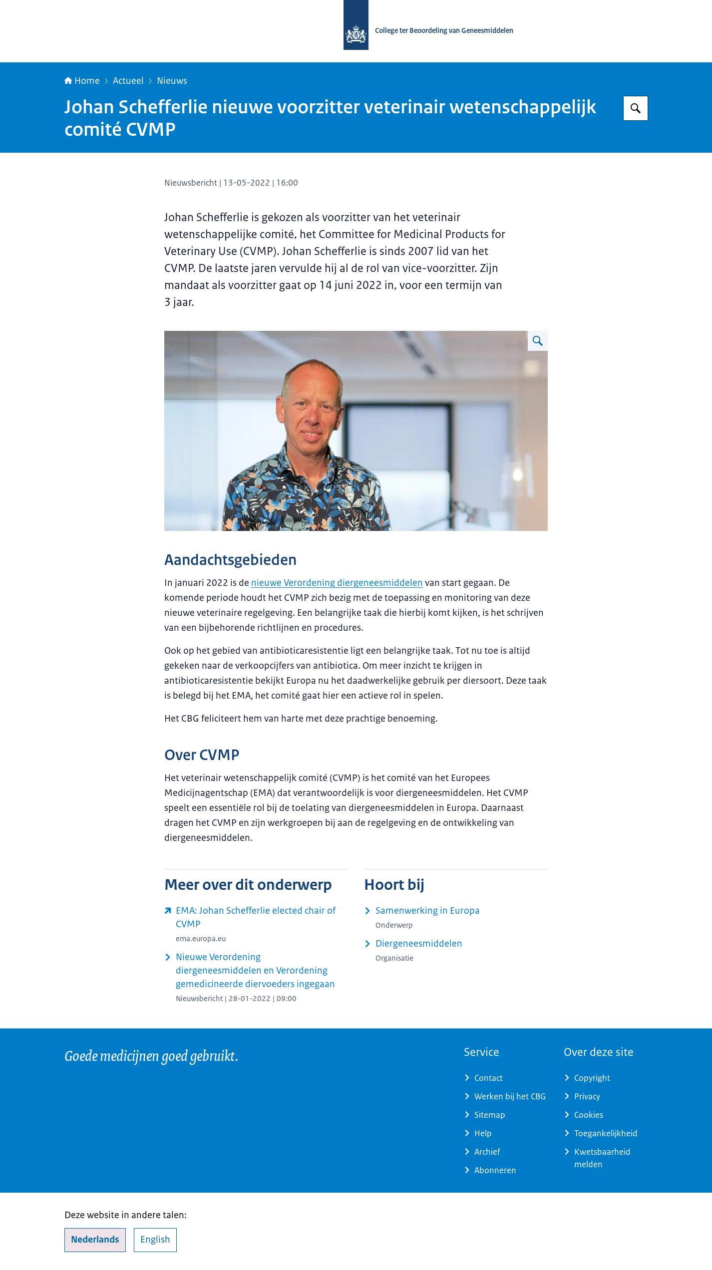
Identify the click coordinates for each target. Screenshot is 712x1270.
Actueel (128, 81)
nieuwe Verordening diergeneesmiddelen (337, 583)
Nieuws (172, 81)
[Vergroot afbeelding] (538, 341)
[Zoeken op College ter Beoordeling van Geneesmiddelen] (636, 108)
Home (82, 81)
